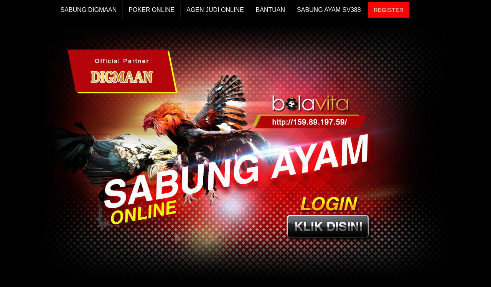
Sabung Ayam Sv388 (329, 10)
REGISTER (389, 10)
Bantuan (270, 10)
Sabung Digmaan (89, 10)
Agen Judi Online (215, 10)
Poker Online (152, 10)
